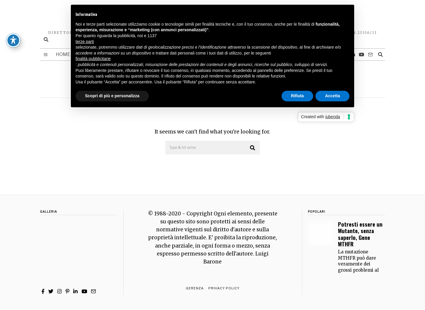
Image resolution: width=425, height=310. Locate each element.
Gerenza (195, 288)
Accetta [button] (332, 95)
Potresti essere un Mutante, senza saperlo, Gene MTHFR (360, 234)
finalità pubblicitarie (93, 58)
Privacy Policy (224, 288)
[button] (253, 148)
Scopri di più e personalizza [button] (112, 95)
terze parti (85, 41)
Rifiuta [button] (297, 95)
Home (63, 54)
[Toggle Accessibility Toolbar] (13, 20)
